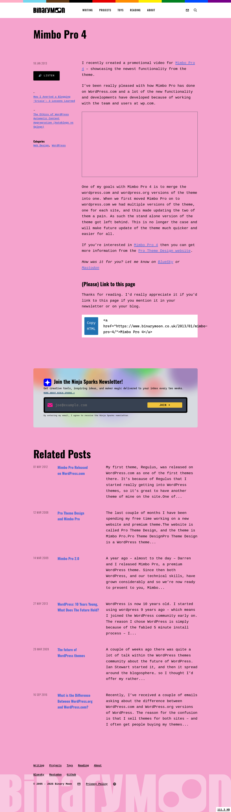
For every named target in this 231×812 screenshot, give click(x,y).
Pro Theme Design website (164, 251)
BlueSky (165, 262)
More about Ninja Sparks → (59, 393)
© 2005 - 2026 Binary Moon (52, 784)
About (151, 10)
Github (71, 774)
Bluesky (38, 774)
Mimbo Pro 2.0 (68, 558)
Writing (87, 10)
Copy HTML (91, 326)
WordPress (59, 145)
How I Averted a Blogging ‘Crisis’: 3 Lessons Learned (54, 99)
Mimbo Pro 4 (146, 245)
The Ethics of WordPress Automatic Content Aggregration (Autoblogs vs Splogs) (53, 121)
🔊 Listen (46, 75)
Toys (121, 10)
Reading (135, 10)
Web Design (41, 145)
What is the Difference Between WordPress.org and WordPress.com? (75, 701)
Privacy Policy (96, 784)
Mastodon (90, 268)
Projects (105, 10)
